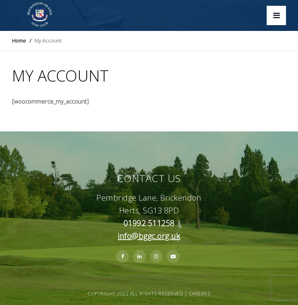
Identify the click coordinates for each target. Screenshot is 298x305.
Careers (200, 293)
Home (19, 40)
